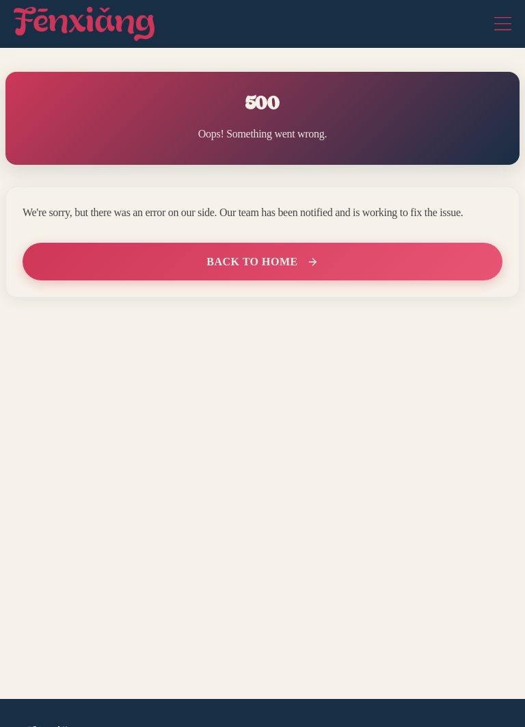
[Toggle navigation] (502, 24)
